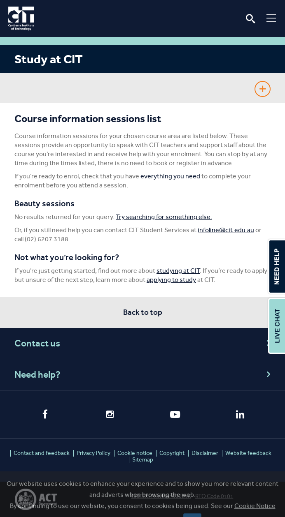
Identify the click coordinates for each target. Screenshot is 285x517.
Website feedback (248, 453)
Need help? (143, 374)
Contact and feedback (42, 453)
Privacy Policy (93, 453)
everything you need (170, 176)
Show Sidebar (263, 89)
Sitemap (142, 459)
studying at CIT (178, 271)
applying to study (171, 280)
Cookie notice (134, 453)
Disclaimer (205, 453)
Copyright (172, 453)
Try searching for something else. (164, 217)
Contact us (143, 343)
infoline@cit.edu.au (226, 230)
